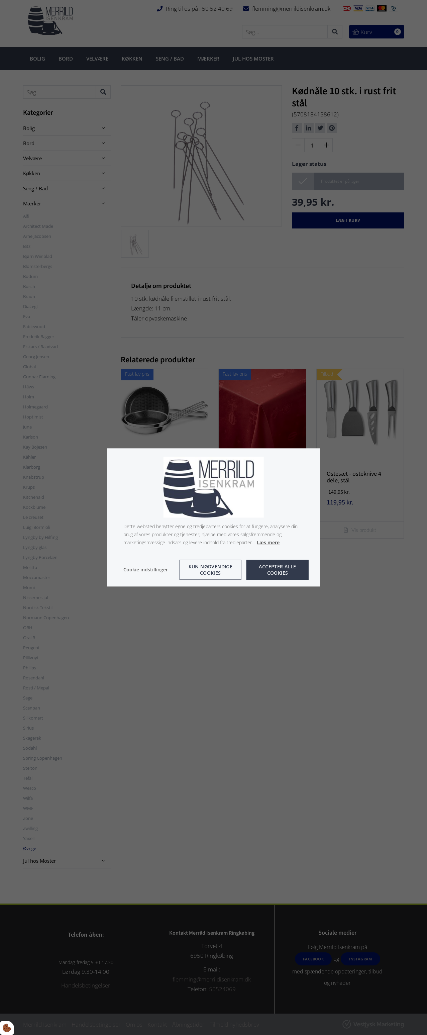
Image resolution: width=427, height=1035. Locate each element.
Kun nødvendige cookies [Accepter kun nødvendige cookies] (211, 570)
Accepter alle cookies (277, 570)
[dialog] (213, 517)
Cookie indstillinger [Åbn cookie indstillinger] (145, 570)
